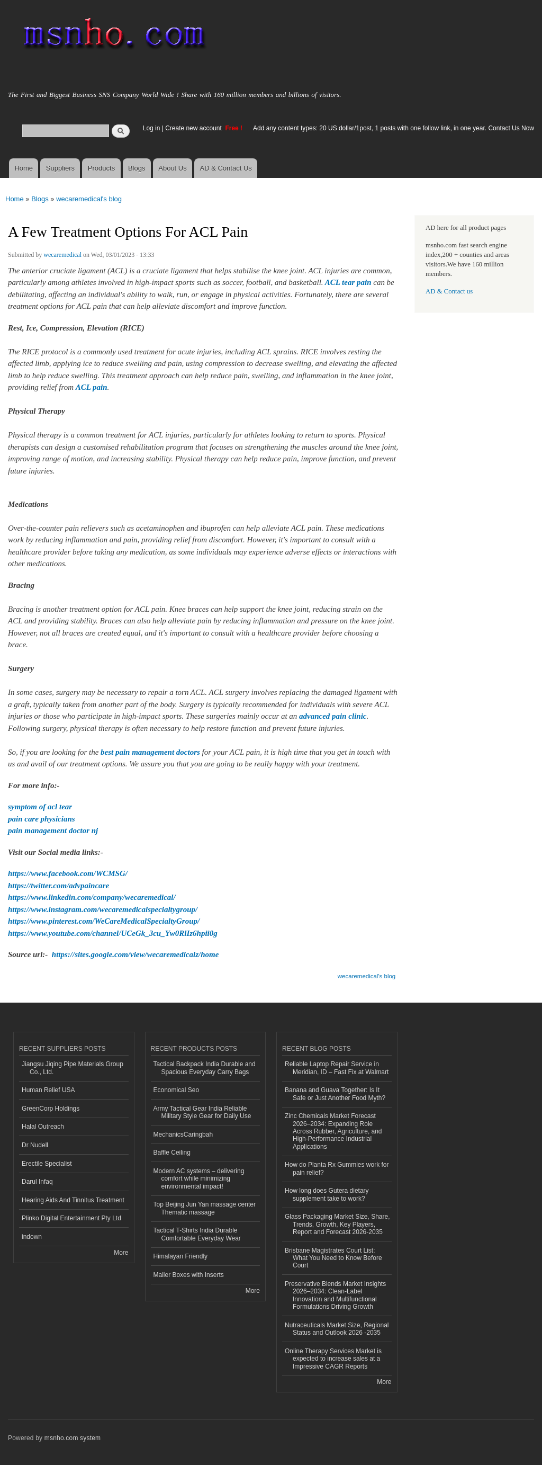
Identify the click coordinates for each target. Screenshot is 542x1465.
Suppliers (60, 168)
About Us (172, 168)
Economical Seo (176, 1090)
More (121, 1252)
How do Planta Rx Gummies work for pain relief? (337, 1168)
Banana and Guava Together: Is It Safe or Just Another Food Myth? (335, 1093)
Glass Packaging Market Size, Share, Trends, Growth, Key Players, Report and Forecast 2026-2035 (337, 1224)
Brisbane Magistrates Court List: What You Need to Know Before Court (333, 1258)
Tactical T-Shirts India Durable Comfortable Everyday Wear (197, 1234)
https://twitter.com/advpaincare (58, 885)
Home (23, 168)
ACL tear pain (348, 282)
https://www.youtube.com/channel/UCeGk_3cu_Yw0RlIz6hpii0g (113, 933)
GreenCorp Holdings (50, 1108)
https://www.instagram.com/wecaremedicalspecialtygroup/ (102, 909)
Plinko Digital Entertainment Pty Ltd (71, 1218)
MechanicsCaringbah (183, 1134)
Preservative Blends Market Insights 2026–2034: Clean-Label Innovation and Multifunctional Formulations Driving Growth (335, 1295)
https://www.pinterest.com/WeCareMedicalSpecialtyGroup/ (104, 921)
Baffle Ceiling (172, 1152)
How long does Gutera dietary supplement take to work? (327, 1194)
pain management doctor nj (53, 830)
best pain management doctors (150, 752)
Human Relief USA (48, 1090)
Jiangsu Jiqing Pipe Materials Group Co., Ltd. (72, 1067)
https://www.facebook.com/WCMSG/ (68, 873)
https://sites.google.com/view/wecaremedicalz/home (135, 954)
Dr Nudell (35, 1145)
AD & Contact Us (226, 168)
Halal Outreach (43, 1126)
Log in (151, 128)
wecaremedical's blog (89, 199)
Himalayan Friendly (180, 1256)
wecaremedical (62, 254)
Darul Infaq (37, 1181)
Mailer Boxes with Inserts (188, 1275)
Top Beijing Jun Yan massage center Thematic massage (204, 1208)
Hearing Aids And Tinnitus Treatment (73, 1200)
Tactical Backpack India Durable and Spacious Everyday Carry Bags (204, 1067)
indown (32, 1236)
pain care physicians (41, 819)
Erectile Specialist (47, 1163)
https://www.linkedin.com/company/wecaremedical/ (92, 897)
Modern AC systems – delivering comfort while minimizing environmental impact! (199, 1178)
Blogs (137, 168)
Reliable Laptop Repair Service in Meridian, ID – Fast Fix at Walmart (337, 1067)
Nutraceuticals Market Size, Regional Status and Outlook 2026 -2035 (337, 1328)
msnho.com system (72, 1438)
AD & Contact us (449, 291)
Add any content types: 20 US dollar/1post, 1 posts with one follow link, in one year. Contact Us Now (393, 128)
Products (101, 168)
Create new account (194, 128)
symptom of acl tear (40, 806)
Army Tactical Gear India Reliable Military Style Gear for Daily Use (202, 1112)
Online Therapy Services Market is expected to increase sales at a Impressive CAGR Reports (333, 1358)
